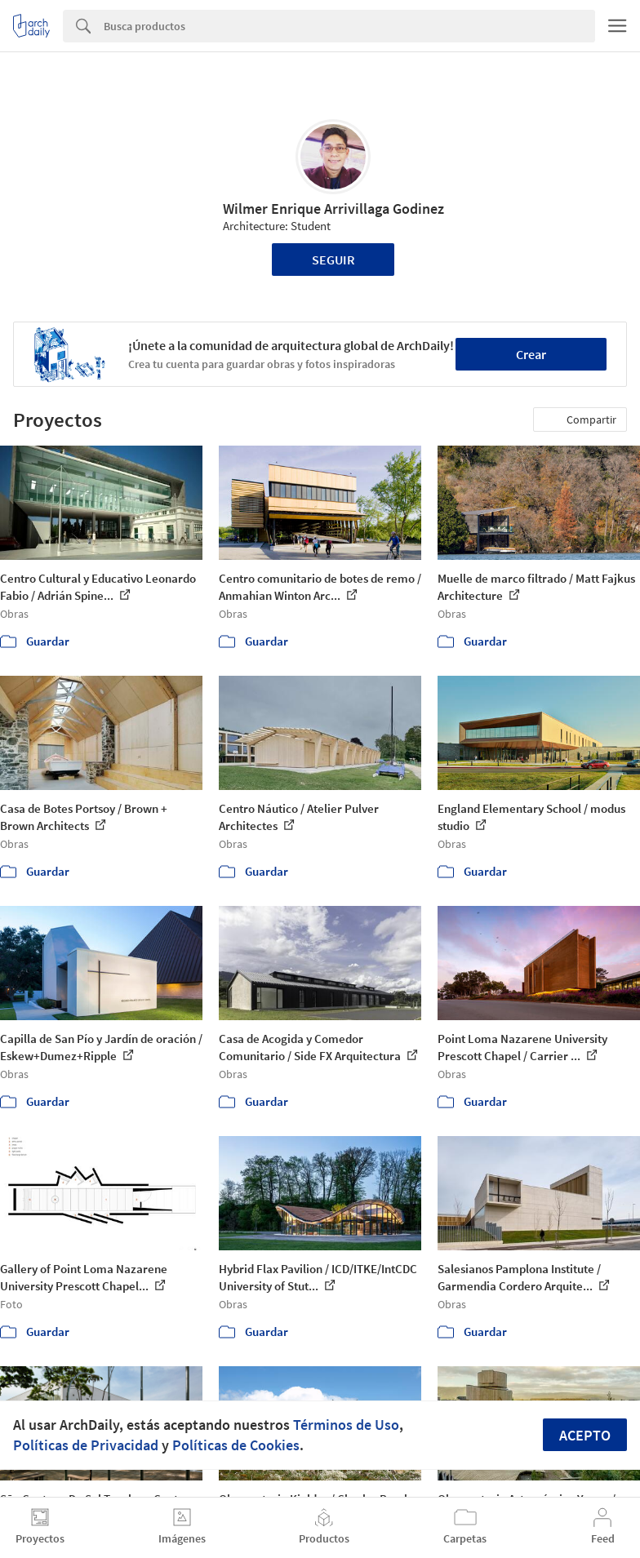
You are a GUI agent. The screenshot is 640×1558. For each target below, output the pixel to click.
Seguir (333, 259)
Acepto (585, 1435)
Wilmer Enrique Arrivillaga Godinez (333, 208)
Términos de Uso (346, 1424)
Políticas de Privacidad (85, 1445)
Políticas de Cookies (236, 1445)
